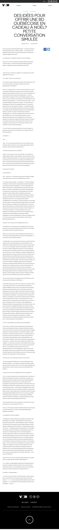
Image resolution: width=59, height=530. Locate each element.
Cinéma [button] (34, 6)
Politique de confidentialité (13, 507)
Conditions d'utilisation (26, 507)
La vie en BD (33, 11)
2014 (8, 479)
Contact (33, 503)
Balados (25, 503)
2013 (10, 479)
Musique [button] (18, 6)
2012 (8, 481)
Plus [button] (44, 1)
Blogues (24, 11)
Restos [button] (50, 6)
